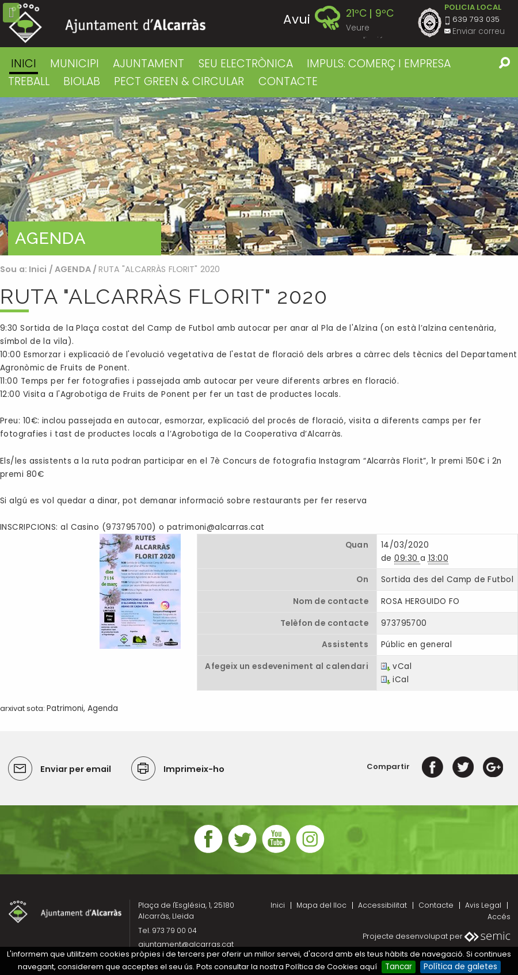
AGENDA (73, 269)
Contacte (436, 905)
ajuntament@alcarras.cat (186, 944)
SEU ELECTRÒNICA (246, 63)
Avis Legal (483, 905)
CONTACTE (288, 81)
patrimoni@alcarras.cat (216, 527)
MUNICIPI (74, 63)
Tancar (398, 966)
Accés (499, 917)
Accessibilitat (382, 905)
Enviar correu (478, 31)
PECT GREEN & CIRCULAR (179, 81)
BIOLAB (81, 81)
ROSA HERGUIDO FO (420, 601)
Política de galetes (460, 966)
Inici (23, 63)
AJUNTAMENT (148, 63)
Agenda (102, 708)
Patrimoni (65, 708)
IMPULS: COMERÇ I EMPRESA (379, 63)
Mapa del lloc (321, 905)
